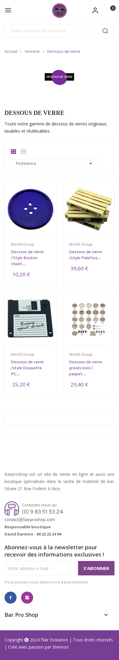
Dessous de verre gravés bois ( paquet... (85, 368)
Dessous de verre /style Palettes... (85, 255)
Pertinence (55, 163)
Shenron (60, 647)
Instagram (27, 598)
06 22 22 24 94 (48, 534)
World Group (22, 244)
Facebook (11, 598)
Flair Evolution (54, 640)
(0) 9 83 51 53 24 (42, 512)
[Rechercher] (59, 31)
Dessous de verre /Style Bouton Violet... (27, 258)
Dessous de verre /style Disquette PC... (27, 368)
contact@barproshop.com (30, 519)
